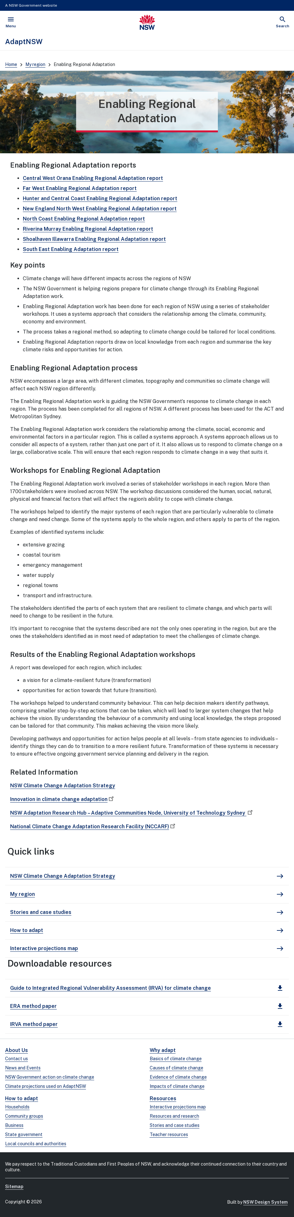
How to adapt (21, 1098)
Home (11, 64)
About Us (16, 1050)
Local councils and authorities (35, 1143)
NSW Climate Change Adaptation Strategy (62, 786)
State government (23, 1134)
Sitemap (14, 1186)
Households (17, 1106)
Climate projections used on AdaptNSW (45, 1086)
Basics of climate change (176, 1058)
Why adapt (163, 1050)
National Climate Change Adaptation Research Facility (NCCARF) (93, 826)
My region (35, 64)
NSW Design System (265, 1202)
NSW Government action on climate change (49, 1077)
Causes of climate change (176, 1067)
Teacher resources (169, 1134)
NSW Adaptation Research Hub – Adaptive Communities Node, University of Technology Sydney (132, 813)
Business (14, 1125)
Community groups (24, 1116)
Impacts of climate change (177, 1086)
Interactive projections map (178, 1106)
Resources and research (174, 1116)
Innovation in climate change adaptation (62, 799)
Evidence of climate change (178, 1077)
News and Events (23, 1067)
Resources (163, 1098)
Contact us (16, 1058)
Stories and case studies (174, 1125)
